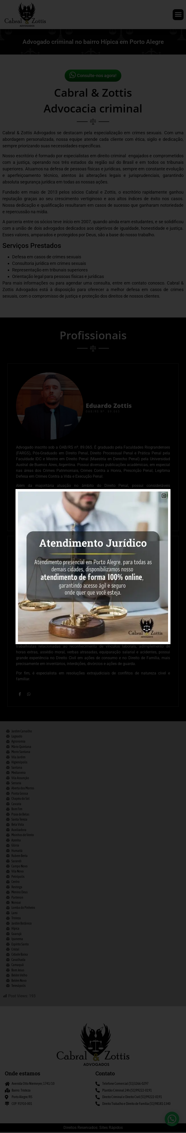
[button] (178, 14)
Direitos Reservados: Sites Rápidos (93, 1128)
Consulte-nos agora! (93, 75)
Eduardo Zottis (109, 527)
